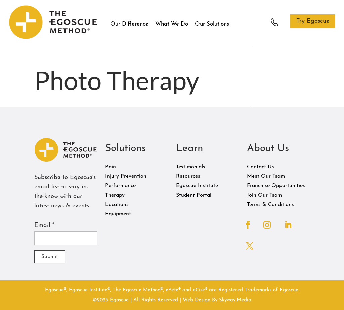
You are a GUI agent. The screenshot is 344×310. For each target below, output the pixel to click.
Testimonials (190, 167)
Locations (117, 204)
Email (44, 225)
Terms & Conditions (270, 204)
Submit (49, 257)
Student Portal (193, 195)
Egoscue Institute (197, 185)
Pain (110, 167)
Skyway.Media (235, 300)
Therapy (115, 195)
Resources (188, 176)
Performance (120, 185)
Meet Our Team (266, 176)
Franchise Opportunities (276, 185)
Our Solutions (212, 24)
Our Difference (129, 24)
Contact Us (260, 167)
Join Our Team (264, 195)
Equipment (118, 214)
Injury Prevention (125, 176)
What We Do (171, 24)
